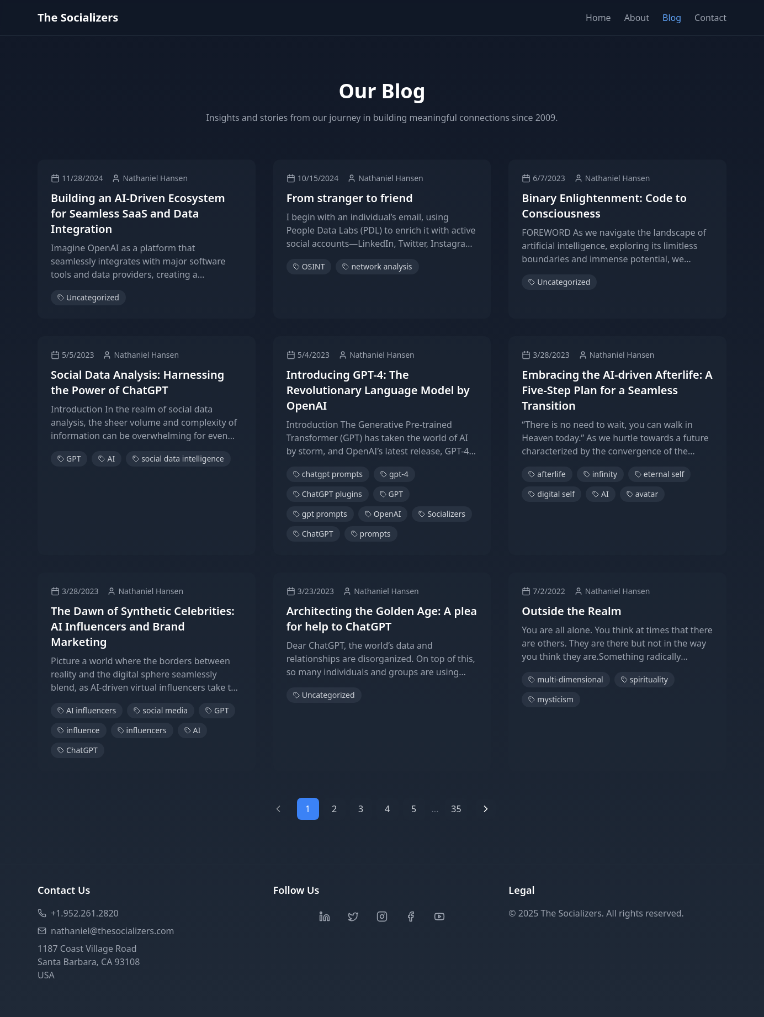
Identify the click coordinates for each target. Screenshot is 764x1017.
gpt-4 (394, 474)
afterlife (546, 474)
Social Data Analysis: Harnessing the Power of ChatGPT (137, 382)
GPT (69, 458)
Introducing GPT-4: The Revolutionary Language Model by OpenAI (378, 390)
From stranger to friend (349, 197)
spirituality (644, 679)
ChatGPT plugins (327, 494)
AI (106, 458)
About (636, 18)
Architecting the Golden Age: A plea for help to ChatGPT (381, 618)
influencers (142, 730)
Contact (710, 18)
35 (456, 809)
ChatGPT (313, 533)
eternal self (659, 474)
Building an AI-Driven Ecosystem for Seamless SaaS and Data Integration (138, 213)
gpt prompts (320, 513)
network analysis (377, 266)
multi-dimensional (565, 679)
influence (78, 730)
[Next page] (486, 809)
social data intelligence (178, 458)
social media (161, 710)
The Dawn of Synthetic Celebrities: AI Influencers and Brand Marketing (143, 626)
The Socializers (78, 17)
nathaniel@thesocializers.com (106, 931)
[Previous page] (278, 809)
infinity (600, 474)
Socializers (441, 513)
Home (598, 18)
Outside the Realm (571, 610)
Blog (671, 18)
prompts (371, 533)
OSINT (309, 266)
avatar (643, 494)
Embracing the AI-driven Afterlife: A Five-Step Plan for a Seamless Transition (617, 390)
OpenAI (383, 513)
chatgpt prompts (328, 474)
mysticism (551, 699)
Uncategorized (88, 297)
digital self (551, 494)
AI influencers (86, 710)
